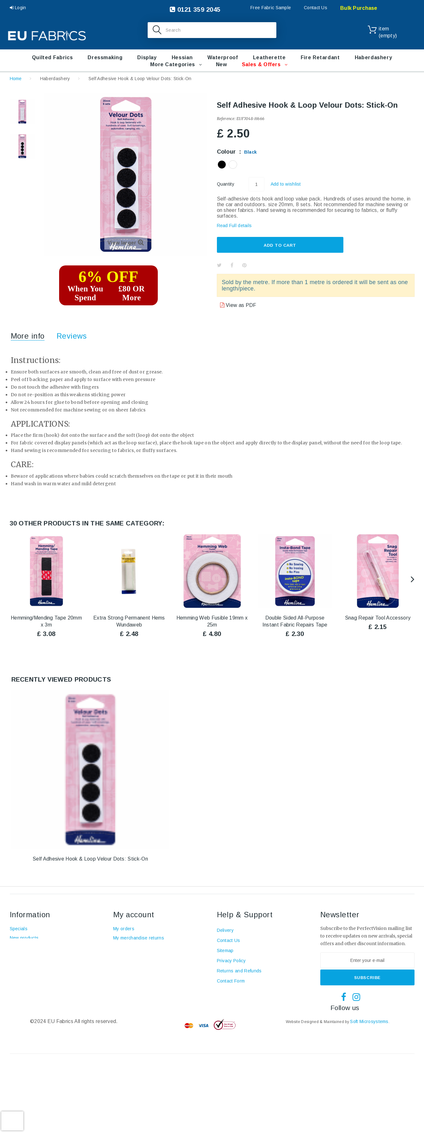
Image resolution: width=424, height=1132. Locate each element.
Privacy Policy (231, 960)
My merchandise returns (138, 937)
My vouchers (126, 974)
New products (24, 937)
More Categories (172, 64)
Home (16, 78)
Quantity (226, 184)
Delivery (225, 930)
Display (147, 57)
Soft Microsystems (369, 1021)
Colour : (237, 152)
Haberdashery (373, 57)
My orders (123, 928)
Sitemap (225, 950)
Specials (19, 928)
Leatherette (269, 57)
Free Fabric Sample (270, 7)
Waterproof (222, 57)
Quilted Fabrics (52, 57)
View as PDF (240, 305)
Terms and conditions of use (40, 956)
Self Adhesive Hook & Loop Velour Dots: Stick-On (90, 859)
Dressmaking (105, 57)
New (221, 64)
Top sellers (22, 947)
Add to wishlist (286, 184)
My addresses (128, 956)
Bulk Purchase (359, 8)
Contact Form (231, 980)
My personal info (130, 965)
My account (133, 914)
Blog (14, 974)
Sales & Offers (261, 64)
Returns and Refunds (239, 970)
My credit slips (128, 947)
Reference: (226, 118)
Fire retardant (320, 57)
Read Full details (234, 225)
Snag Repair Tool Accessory (377, 617)
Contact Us (315, 7)
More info (28, 336)
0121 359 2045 (195, 9)
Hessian (182, 57)
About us (19, 965)
